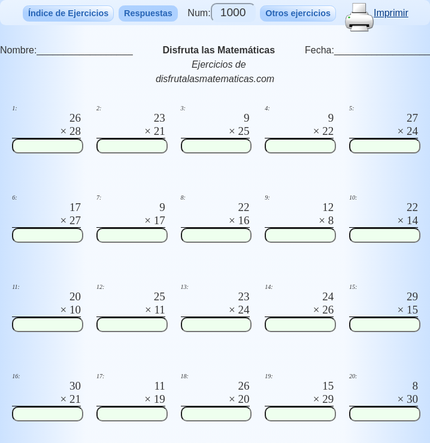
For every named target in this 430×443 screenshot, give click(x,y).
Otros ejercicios (298, 13)
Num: (221, 13)
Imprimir (376, 13)
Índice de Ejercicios (68, 13)
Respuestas (148, 13)
